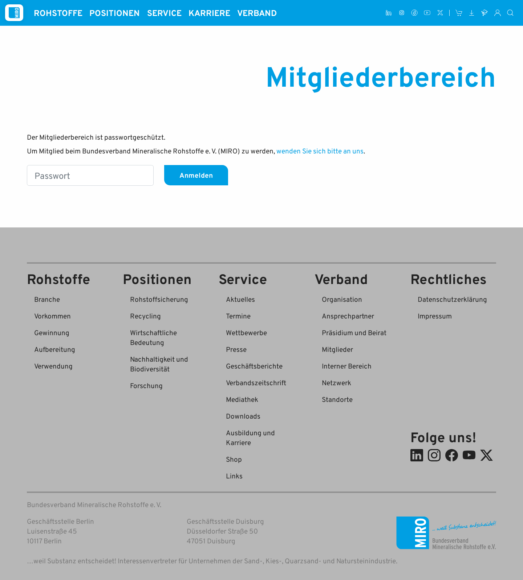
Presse (236, 349)
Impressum (435, 315)
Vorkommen (52, 315)
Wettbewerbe (246, 332)
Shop (234, 459)
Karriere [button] (209, 12)
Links (234, 475)
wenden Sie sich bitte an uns (320, 150)
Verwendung (53, 366)
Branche (47, 299)
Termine (238, 315)
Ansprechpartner (348, 315)
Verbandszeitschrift (256, 382)
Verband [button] (257, 12)
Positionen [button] (114, 12)
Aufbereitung (54, 349)
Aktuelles (240, 299)
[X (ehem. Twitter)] (440, 13)
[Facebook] (414, 13)
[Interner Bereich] (497, 13)
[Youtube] (427, 13)
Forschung (146, 385)
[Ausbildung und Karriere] (484, 13)
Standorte (337, 399)
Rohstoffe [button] (58, 12)
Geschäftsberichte (254, 366)
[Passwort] (90, 175)
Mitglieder (337, 349)
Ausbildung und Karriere (250, 437)
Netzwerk (336, 382)
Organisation (342, 299)
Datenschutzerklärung (452, 299)
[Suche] (511, 13)
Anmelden (196, 175)
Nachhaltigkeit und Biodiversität (159, 364)
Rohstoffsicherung (159, 299)
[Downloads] (471, 13)
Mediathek (242, 399)
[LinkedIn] (388, 13)
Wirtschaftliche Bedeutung (153, 337)
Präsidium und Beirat (354, 332)
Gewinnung (51, 332)
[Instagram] (401, 13)
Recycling (145, 315)
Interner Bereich (347, 366)
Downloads (243, 416)
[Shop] (459, 13)
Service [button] (164, 12)
